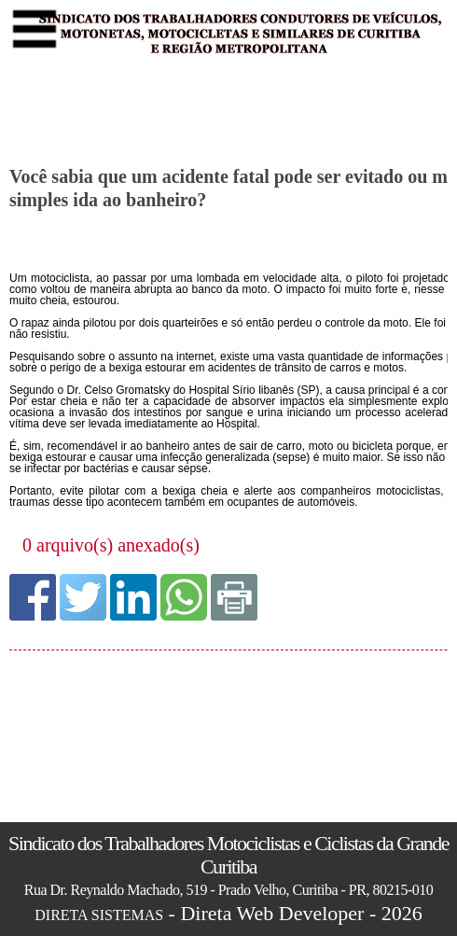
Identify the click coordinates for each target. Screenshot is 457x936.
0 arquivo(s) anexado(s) (111, 545)
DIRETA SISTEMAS (99, 915)
